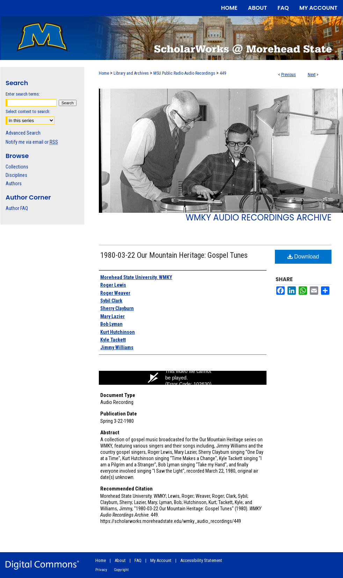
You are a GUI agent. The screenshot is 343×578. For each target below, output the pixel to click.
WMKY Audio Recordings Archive (258, 217)
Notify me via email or (32, 142)
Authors (14, 183)
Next (311, 74)
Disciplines (16, 175)
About (120, 560)
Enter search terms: (23, 94)
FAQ (137, 560)
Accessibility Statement (201, 560)
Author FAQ (17, 208)
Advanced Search (23, 133)
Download (303, 257)
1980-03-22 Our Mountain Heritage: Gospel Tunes (174, 255)
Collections (17, 167)
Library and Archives (131, 73)
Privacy (101, 570)
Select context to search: (28, 111)
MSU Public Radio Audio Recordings (184, 73)
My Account (161, 560)
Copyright (121, 570)
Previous (288, 74)
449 (223, 73)
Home (104, 73)
